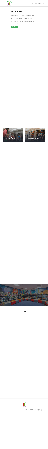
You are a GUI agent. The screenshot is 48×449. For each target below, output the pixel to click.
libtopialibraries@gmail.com (38, 3)
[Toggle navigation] (45, 3)
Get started (12, 232)
